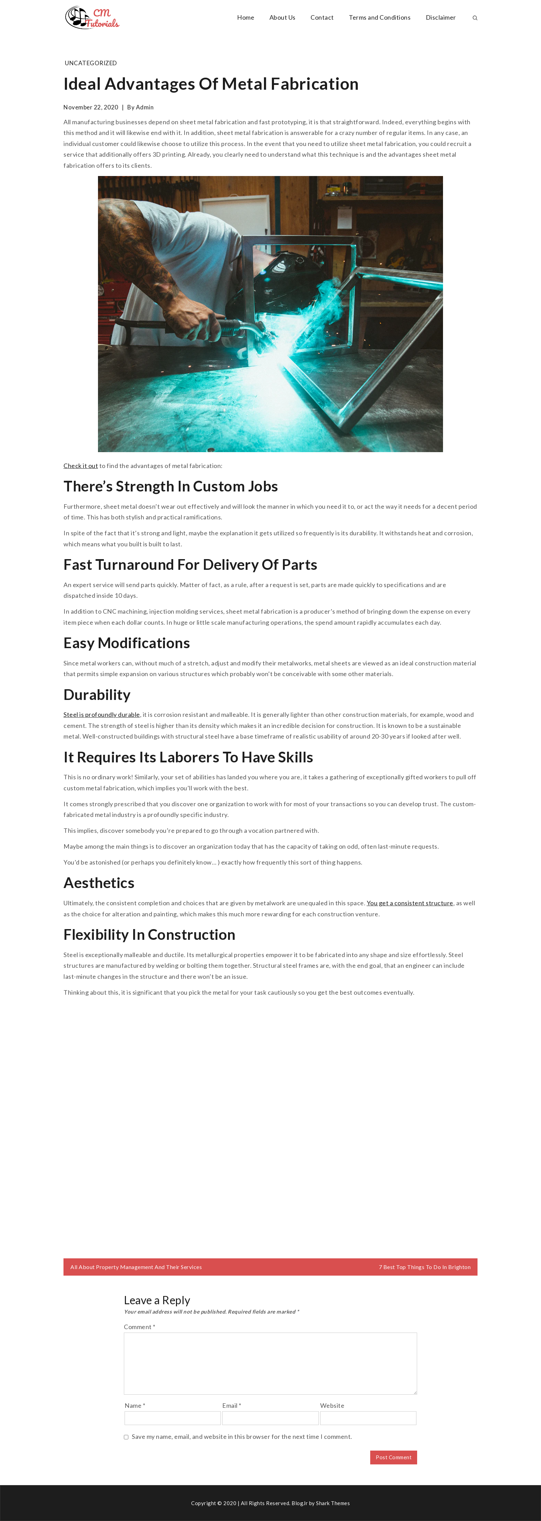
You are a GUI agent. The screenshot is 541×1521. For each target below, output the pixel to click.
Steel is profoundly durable (101, 714)
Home (245, 17)
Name (135, 1405)
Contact (322, 17)
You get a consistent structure (410, 903)
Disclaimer (441, 17)
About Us (282, 17)
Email (232, 1405)
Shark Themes (333, 1503)
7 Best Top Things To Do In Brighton (425, 1267)
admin (145, 107)
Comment (140, 1326)
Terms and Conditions (380, 17)
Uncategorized (91, 63)
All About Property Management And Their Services (136, 1267)
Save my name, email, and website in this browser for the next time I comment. (242, 1436)
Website (332, 1405)
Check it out (80, 465)
